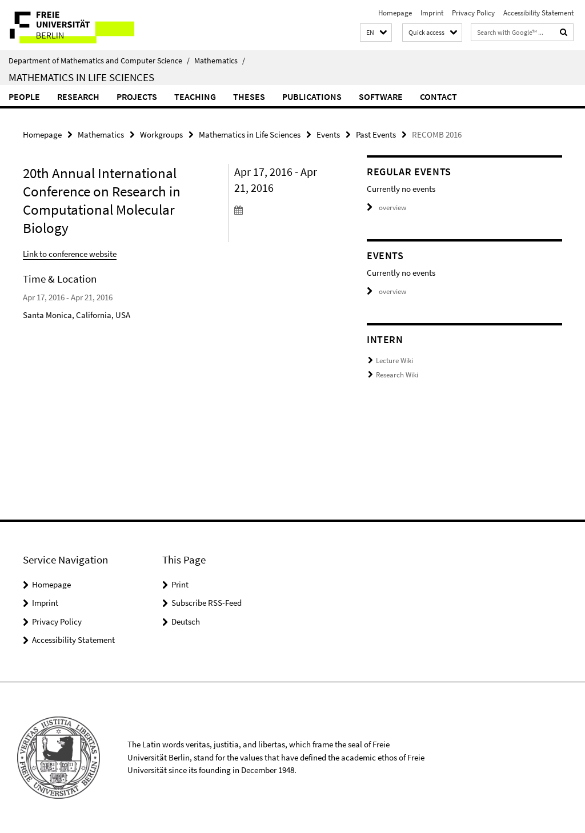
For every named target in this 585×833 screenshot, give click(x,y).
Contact (438, 96)
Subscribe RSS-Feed (206, 602)
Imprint (431, 13)
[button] (376, 32)
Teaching (195, 96)
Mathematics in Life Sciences (81, 77)
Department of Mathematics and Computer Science (99, 61)
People (24, 96)
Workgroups (161, 134)
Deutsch (185, 621)
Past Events (376, 134)
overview (386, 207)
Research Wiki (397, 375)
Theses (249, 96)
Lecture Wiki (394, 360)
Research (78, 96)
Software (381, 96)
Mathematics (219, 61)
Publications (312, 96)
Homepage (395, 13)
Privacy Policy (473, 13)
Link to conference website (70, 253)
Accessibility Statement (538, 13)
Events (328, 134)
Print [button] (180, 584)
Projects (137, 96)
